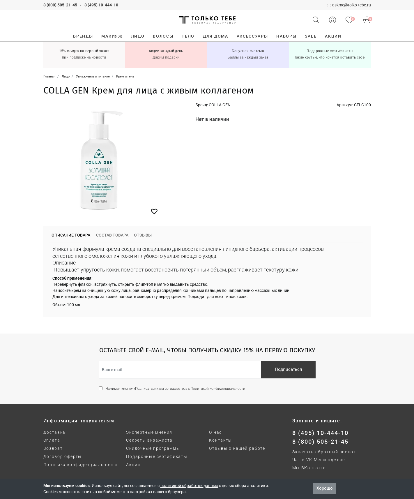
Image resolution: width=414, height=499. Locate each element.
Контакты (220, 440)
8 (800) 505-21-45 (60, 5)
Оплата (51, 440)
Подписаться (288, 369)
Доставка (54, 432)
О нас (215, 432)
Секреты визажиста (149, 440)
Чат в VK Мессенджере (318, 459)
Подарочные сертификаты (156, 456)
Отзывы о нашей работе (237, 448)
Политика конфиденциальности (80, 464)
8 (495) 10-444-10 (101, 5)
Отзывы (143, 235)
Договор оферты (62, 456)
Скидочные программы (153, 448)
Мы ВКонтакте (309, 468)
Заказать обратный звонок (324, 451)
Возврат (53, 448)
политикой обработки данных (189, 485)
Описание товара (71, 235)
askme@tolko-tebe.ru (351, 5)
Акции (133, 464)
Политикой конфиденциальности (218, 389)
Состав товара (112, 235)
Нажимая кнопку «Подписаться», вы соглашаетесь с (175, 389)
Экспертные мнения (149, 432)
